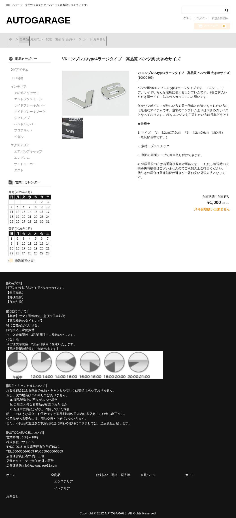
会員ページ (99, 39)
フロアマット (23, 127)
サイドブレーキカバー (29, 102)
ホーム (15, 39)
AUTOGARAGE (38, 20)
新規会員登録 (220, 18)
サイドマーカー (25, 160)
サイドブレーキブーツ (29, 108)
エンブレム (22, 154)
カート (121, 39)
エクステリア (20, 142)
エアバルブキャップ (28, 148)
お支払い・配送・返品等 (65, 39)
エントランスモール (28, 95)
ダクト (18, 167)
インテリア (18, 83)
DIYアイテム (19, 66)
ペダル (18, 133)
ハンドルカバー (25, 121)
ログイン (201, 18)
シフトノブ (22, 114)
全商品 (34, 39)
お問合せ (141, 39)
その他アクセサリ (26, 89)
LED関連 (17, 74)
